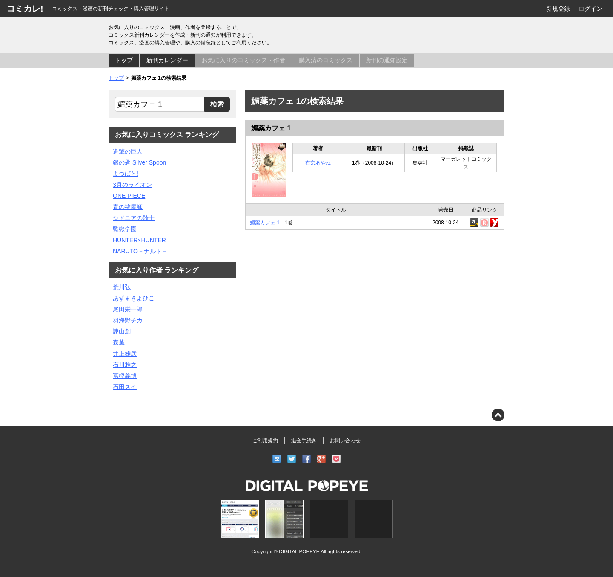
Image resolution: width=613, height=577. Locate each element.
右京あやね (318, 163)
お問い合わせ (345, 441)
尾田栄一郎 (128, 309)
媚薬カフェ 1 (271, 128)
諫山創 (122, 331)
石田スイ (125, 386)
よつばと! (125, 173)
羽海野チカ (128, 320)
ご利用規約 (265, 441)
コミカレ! (24, 8)
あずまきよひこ (134, 298)
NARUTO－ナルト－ (140, 251)
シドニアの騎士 (134, 218)
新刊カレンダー (167, 60)
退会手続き (304, 441)
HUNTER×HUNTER (139, 240)
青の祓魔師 (128, 206)
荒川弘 (122, 287)
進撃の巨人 (128, 151)
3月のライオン (132, 184)
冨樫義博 (125, 375)
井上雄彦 (125, 353)
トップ (124, 60)
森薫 (119, 342)
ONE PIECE (129, 195)
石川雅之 (125, 364)
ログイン (590, 8)
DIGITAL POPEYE (299, 551)
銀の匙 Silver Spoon (139, 162)
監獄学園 (125, 229)
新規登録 (558, 8)
